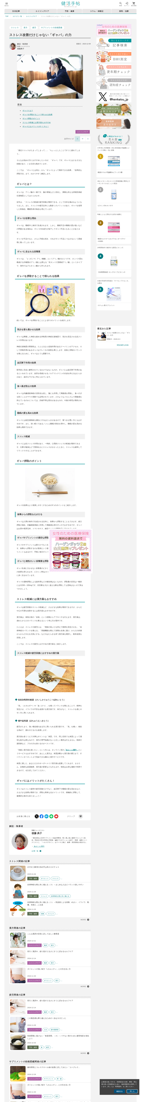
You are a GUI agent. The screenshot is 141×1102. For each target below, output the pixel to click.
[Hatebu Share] (46, 816)
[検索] (113, 43)
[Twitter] (113, 97)
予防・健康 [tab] (69, 11)
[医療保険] (113, 30)
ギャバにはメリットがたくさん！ (35, 126)
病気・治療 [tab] (124, 11)
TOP (6, 16)
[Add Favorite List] (80, 816)
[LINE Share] (51, 816)
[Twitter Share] (36, 816)
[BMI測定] (113, 57)
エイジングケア (31, 16)
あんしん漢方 (38, 846)
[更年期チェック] (113, 70)
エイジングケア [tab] (42, 11)
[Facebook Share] (41, 816)
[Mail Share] (56, 816)
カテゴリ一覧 (17, 16)
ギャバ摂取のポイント (31, 118)
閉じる (132, 1091)
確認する (119, 1091)
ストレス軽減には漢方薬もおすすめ (36, 122)
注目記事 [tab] (16, 11)
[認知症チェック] (113, 83)
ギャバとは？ (27, 111)
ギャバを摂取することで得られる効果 (37, 115)
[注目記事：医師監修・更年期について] (113, 123)
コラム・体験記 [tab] (96, 11)
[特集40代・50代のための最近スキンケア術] (113, 110)
